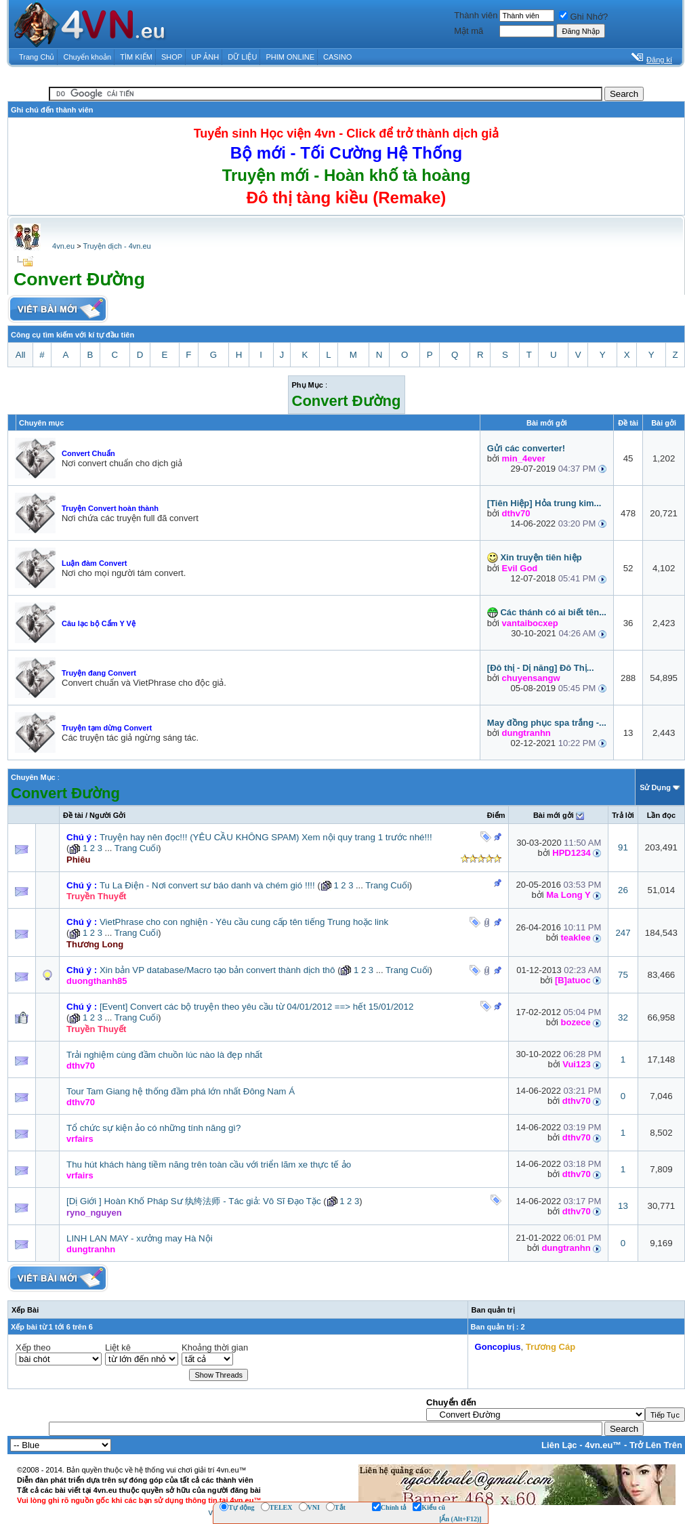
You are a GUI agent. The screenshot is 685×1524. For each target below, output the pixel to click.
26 (623, 890)
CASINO (337, 57)
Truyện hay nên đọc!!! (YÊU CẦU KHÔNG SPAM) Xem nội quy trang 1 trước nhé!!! (266, 837)
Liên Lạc (559, 1445)
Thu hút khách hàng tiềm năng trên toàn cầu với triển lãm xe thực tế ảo (208, 1164)
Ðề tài (73, 815)
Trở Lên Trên (655, 1445)
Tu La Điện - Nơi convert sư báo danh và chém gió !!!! (207, 885)
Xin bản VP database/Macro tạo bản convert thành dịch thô (217, 970)
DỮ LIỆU (242, 57)
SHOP (171, 57)
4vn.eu (63, 246)
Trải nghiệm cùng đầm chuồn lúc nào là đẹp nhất (164, 1055)
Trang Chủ (36, 57)
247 (622, 933)
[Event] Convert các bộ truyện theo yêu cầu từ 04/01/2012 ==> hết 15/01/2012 (256, 1007)
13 (623, 1206)
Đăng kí (659, 60)
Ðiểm (496, 815)
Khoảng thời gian (215, 1347)
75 (623, 975)
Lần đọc (661, 815)
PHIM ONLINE (290, 57)
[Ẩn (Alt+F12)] (460, 1519)
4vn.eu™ (603, 1445)
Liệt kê (118, 1347)
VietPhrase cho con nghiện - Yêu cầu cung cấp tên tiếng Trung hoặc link (244, 922)
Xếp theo (33, 1347)
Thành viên (475, 15)
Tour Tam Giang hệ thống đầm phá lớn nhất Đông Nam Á (180, 1091)
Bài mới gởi (553, 815)
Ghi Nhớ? (583, 17)
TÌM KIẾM (136, 57)
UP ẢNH (205, 57)
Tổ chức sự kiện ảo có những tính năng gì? (153, 1128)
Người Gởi (107, 815)
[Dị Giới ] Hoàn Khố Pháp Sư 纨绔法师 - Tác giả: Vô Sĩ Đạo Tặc (193, 1201)
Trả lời (623, 815)
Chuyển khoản (88, 57)
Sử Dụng (655, 787)
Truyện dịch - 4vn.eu (116, 246)
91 (623, 847)
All (21, 355)
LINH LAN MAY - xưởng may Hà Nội (139, 1238)
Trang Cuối (137, 848)
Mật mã (468, 31)
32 (623, 1017)
